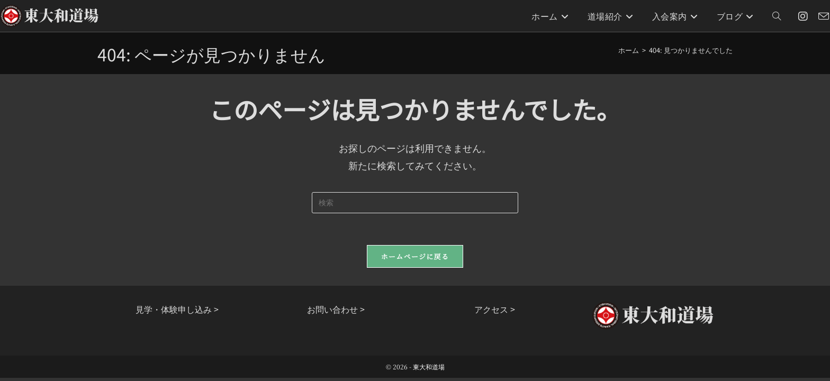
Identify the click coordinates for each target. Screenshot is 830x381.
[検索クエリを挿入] (415, 202)
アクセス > (494, 309)
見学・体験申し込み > (177, 309)
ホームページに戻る (415, 256)
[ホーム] (628, 50)
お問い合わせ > (336, 309)
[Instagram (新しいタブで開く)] (803, 16)
